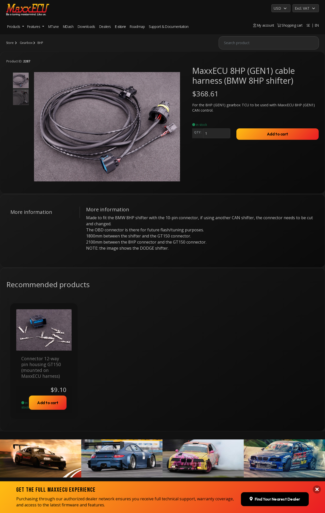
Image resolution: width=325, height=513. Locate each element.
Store (10, 43)
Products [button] (14, 26)
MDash (68, 26)
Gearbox (26, 43)
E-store (120, 26)
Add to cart (277, 133)
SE (308, 25)
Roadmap (137, 26)
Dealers (105, 26)
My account (263, 25)
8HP (40, 43)
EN (317, 25)
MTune (53, 26)
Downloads (86, 26)
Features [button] (34, 26)
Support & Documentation (169, 26)
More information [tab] (31, 212)
